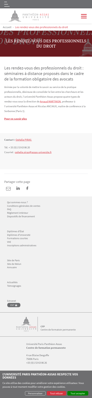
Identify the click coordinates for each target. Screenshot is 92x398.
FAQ (9, 209)
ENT (12, 305)
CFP (43, 326)
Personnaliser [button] (35, 393)
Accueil (7, 27)
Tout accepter (78, 393)
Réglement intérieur (17, 212)
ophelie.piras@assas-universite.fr (33, 152)
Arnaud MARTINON (50, 101)
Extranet (11, 300)
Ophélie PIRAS (24, 139)
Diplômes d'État (15, 231)
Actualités (12, 282)
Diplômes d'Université (18, 234)
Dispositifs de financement (21, 216)
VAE (9, 241)
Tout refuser (56, 393)
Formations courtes (17, 238)
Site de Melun (14, 264)
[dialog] (46, 384)
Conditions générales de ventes (23, 205)
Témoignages (14, 285)
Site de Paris (13, 260)
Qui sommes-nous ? (17, 202)
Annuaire (12, 267)
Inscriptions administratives (21, 245)
